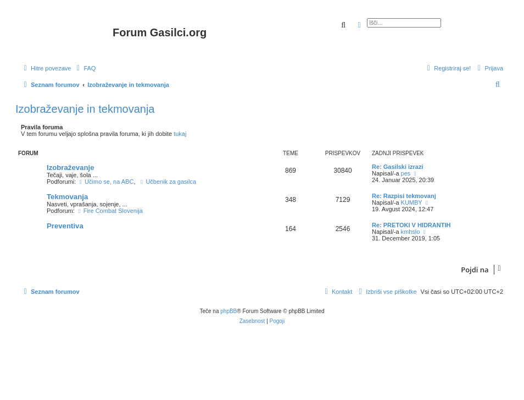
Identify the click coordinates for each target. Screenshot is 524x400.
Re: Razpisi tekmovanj (404, 196)
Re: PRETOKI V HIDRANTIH (411, 225)
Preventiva (65, 226)
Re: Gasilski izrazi (397, 166)
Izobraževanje (70, 167)
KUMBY (411, 202)
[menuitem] (85, 68)
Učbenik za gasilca (168, 181)
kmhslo (410, 231)
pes (406, 173)
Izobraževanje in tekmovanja (84, 109)
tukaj (180, 133)
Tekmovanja (67, 197)
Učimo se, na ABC (105, 181)
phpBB (228, 311)
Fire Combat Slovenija (109, 210)
